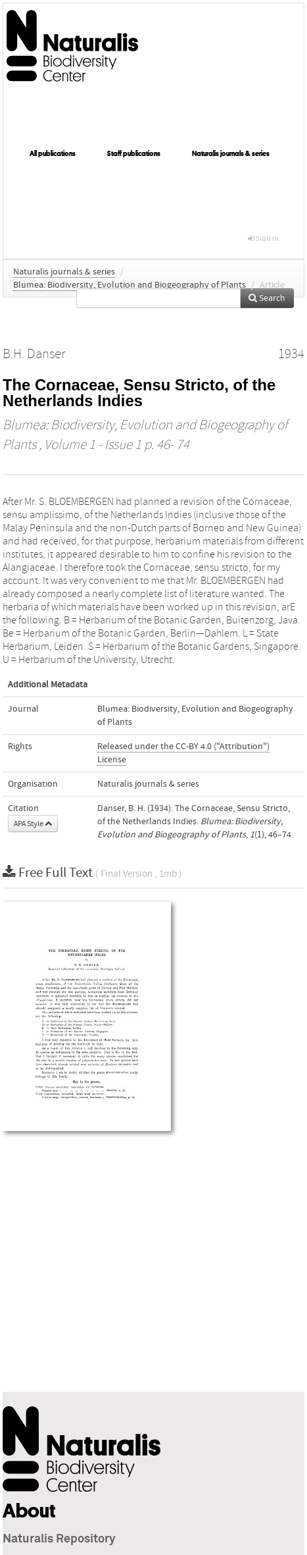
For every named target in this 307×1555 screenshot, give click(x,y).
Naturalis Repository (59, 1539)
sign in (263, 238)
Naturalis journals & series (231, 153)
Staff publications (133, 153)
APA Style (33, 823)
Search (266, 298)
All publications (53, 153)
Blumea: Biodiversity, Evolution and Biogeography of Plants (129, 285)
